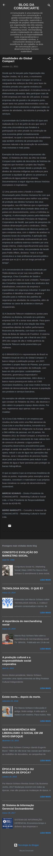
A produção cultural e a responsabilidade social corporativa (16, 661)
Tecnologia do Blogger (26, 845)
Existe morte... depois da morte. (21, 696)
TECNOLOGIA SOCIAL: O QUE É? (22, 588)
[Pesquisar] (49, 5)
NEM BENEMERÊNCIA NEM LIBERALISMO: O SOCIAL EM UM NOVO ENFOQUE (22, 733)
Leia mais (45, 580)
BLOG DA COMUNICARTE (26, 6)
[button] (49, 59)
